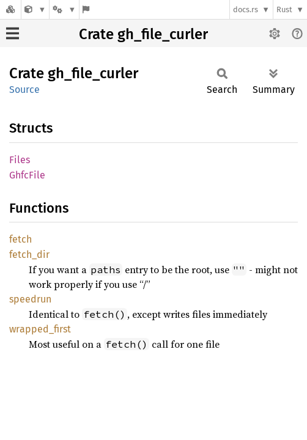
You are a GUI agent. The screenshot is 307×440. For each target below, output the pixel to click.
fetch (20, 239)
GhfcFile (27, 175)
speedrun (30, 299)
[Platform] (64, 9)
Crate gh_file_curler (143, 34)
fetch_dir (29, 254)
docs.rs (245, 9)
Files (19, 160)
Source (24, 89)
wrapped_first (40, 329)
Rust (284, 9)
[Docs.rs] (10, 9)
